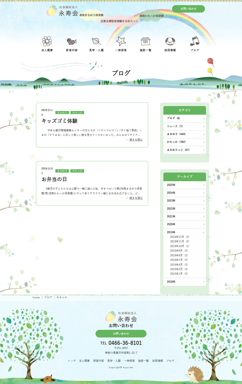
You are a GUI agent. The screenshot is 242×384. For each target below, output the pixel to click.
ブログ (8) (173, 118)
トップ (72, 360)
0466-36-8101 (125, 343)
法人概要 (84, 360)
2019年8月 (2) (179, 255)
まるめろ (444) (176, 134)
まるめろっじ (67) (178, 150)
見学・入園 (114, 360)
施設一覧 (143, 360)
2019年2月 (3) (179, 269)
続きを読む (136, 139)
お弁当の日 (54, 179)
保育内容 (98, 360)
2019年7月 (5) (179, 259)
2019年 (171, 232)
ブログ (48, 297)
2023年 (171, 200)
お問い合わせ (188, 8)
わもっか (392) (176, 142)
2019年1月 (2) (179, 273)
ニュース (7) (175, 126)
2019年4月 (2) (179, 264)
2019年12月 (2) (179, 236)
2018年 (171, 281)
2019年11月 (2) (179, 241)
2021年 (171, 216)
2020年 (171, 224)
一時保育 (129, 360)
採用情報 (157, 360)
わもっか (77, 112)
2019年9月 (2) (179, 250)
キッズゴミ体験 (59, 121)
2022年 (171, 208)
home (37, 297)
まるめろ (62, 112)
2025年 (171, 185)
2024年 (171, 192)
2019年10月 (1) (179, 246)
